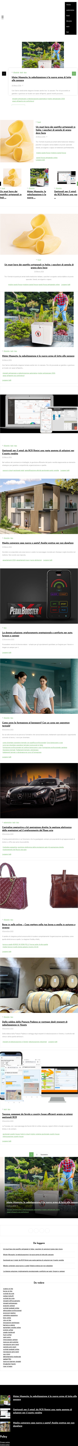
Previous (4, 74)
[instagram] (5, 1390)
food (68, 15)
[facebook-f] (1, 1390)
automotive (70, 10)
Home (68, 5)
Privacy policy (5, 1442)
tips (67, 32)
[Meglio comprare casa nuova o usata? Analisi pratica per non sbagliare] (5, 1427)
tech (67, 26)
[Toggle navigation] (3, 17)
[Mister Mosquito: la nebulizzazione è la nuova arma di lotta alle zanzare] (5, 1400)
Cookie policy (5, 1445)
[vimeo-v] (9, 1390)
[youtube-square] (13, 1390)
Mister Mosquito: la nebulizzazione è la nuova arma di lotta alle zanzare (45, 1397)
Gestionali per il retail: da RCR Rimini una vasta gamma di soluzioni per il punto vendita (42, 1411)
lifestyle (69, 21)
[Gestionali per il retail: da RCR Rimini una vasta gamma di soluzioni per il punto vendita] (5, 1413)
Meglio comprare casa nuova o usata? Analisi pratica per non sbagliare (43, 1424)
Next (74, 74)
